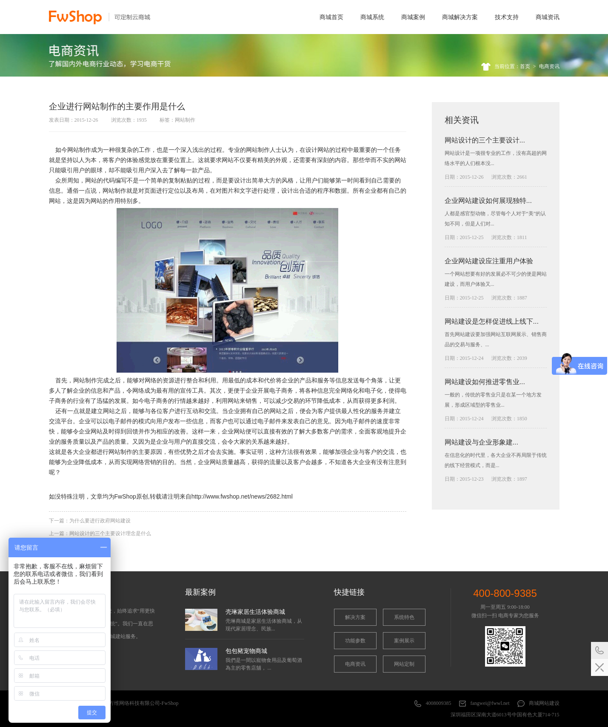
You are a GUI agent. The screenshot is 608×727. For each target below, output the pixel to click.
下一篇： (90, 521)
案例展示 (404, 641)
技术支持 (507, 17)
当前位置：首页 (512, 66)
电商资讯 (549, 66)
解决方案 (355, 617)
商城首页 (331, 17)
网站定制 (404, 664)
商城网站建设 (544, 703)
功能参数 (355, 641)
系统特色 (404, 617)
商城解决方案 (460, 17)
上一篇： (100, 533)
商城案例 (413, 17)
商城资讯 (547, 17)
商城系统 (372, 17)
